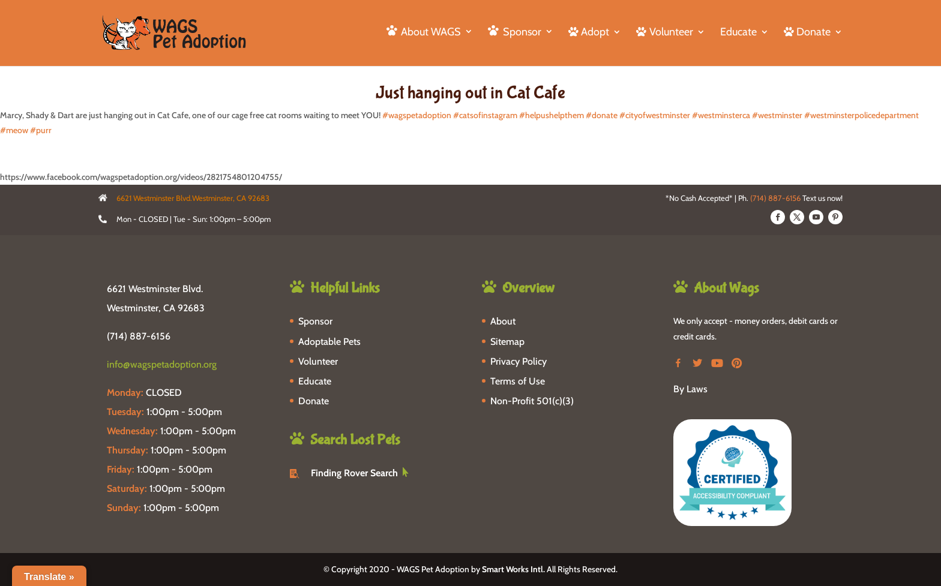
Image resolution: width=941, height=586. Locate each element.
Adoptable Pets (329, 341)
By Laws (690, 389)
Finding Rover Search (354, 473)
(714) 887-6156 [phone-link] (138, 336)
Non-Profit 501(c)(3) (532, 401)
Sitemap (507, 341)
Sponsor (315, 321)
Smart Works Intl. (513, 569)
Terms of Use (517, 381)
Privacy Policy (518, 361)
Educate (738, 33)
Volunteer (318, 361)
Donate (313, 401)
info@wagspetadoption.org (162, 364)
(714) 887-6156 (775, 198)
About (503, 321)
